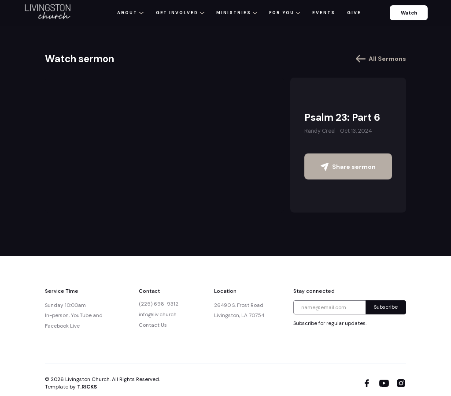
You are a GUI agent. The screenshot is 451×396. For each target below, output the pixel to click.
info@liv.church (158, 314)
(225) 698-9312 (158, 303)
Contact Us (153, 325)
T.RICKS (87, 386)
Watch (409, 13)
